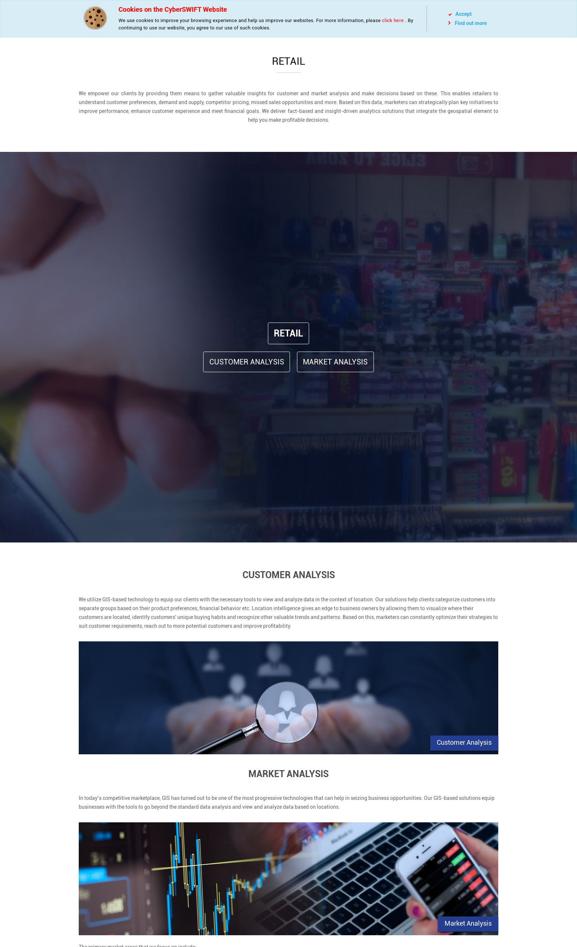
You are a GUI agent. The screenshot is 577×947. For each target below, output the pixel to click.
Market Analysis (335, 361)
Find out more (467, 23)
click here (393, 20)
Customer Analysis (246, 361)
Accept (460, 14)
